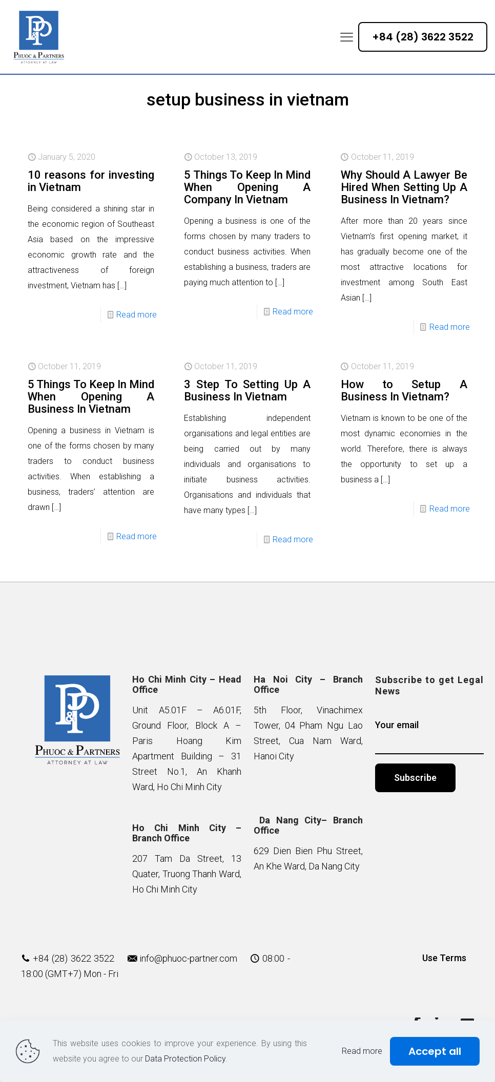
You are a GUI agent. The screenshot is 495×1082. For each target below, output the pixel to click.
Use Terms (444, 957)
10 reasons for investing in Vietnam (91, 181)
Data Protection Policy (185, 1059)
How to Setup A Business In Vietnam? (404, 390)
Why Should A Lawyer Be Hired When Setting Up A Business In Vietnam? (404, 187)
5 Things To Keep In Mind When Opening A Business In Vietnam (91, 396)
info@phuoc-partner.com (188, 958)
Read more (136, 315)
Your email (429, 736)
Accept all (434, 1051)
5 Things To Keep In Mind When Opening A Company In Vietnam (247, 187)
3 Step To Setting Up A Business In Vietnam (247, 390)
